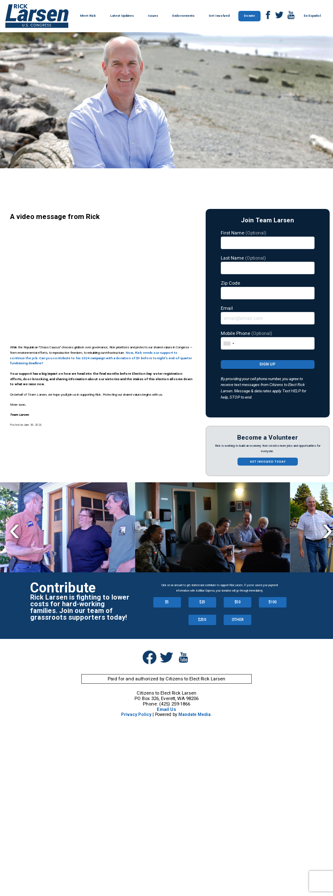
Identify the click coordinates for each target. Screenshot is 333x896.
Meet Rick (88, 16)
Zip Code (268, 289)
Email (268, 314)
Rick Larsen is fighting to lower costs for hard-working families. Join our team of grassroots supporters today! (79, 607)
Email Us (166, 709)
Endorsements (183, 16)
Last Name (268, 264)
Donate (249, 16)
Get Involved (219, 16)
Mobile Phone (268, 340)
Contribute (63, 588)
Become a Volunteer (267, 437)
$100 (272, 602)
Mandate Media (194, 714)
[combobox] (228, 343)
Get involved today (268, 461)
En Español (312, 16)
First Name (268, 239)
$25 (202, 602)
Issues (153, 16)
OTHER (237, 620)
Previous (14, 528)
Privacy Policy (136, 714)
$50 (237, 602)
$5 (167, 602)
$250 (202, 620)
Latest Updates (122, 16)
